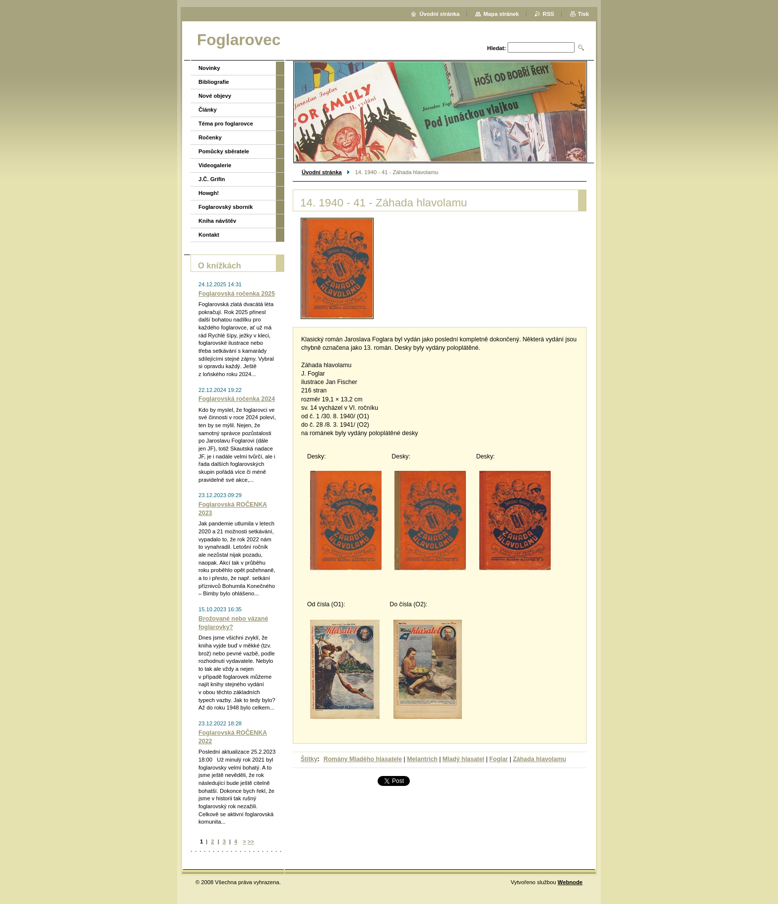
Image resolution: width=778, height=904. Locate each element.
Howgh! (208, 193)
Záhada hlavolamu (539, 759)
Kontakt (208, 235)
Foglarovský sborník (225, 207)
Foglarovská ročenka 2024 (236, 398)
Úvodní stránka (322, 172)
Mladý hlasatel (463, 759)
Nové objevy (214, 96)
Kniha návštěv (217, 221)
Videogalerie (214, 165)
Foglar (498, 759)
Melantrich (422, 759)
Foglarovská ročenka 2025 (236, 293)
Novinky (209, 68)
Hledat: (496, 48)
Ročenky (210, 137)
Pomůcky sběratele (223, 151)
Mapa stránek (501, 14)
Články (207, 110)
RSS (548, 14)
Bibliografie (213, 82)
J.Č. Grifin (211, 179)
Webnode (570, 882)
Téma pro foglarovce (225, 124)
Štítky (309, 759)
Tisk (583, 14)
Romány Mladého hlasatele (363, 759)
